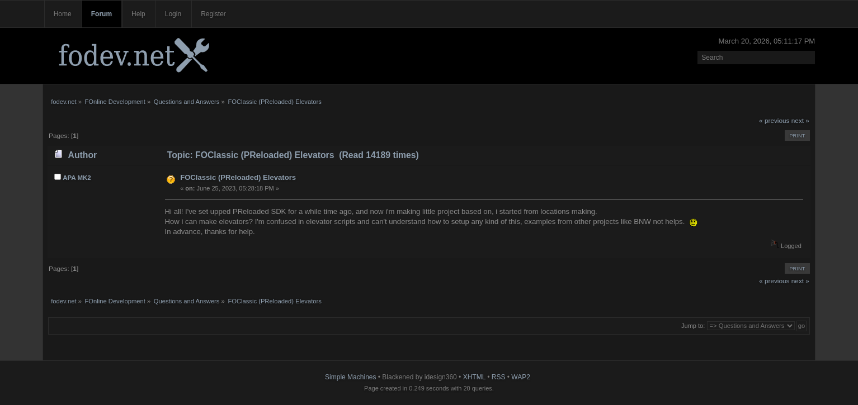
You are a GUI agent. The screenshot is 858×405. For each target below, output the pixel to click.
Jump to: (693, 325)
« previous (774, 121)
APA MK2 (77, 177)
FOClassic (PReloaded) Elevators (238, 177)
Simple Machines (350, 377)
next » (800, 121)
